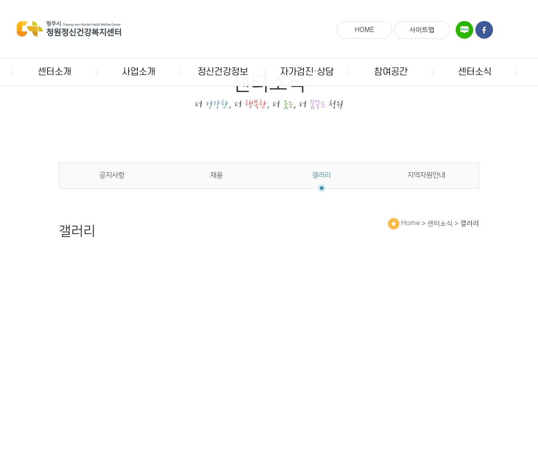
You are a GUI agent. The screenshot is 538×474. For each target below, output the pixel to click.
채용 (216, 215)
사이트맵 (422, 30)
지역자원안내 (426, 215)
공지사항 (111, 215)
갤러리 (321, 215)
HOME (364, 30)
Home (404, 263)
